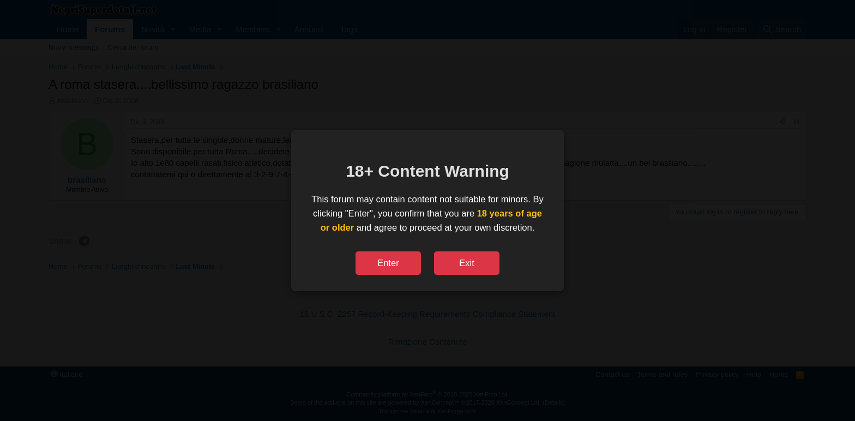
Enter (388, 263)
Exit (466, 263)
